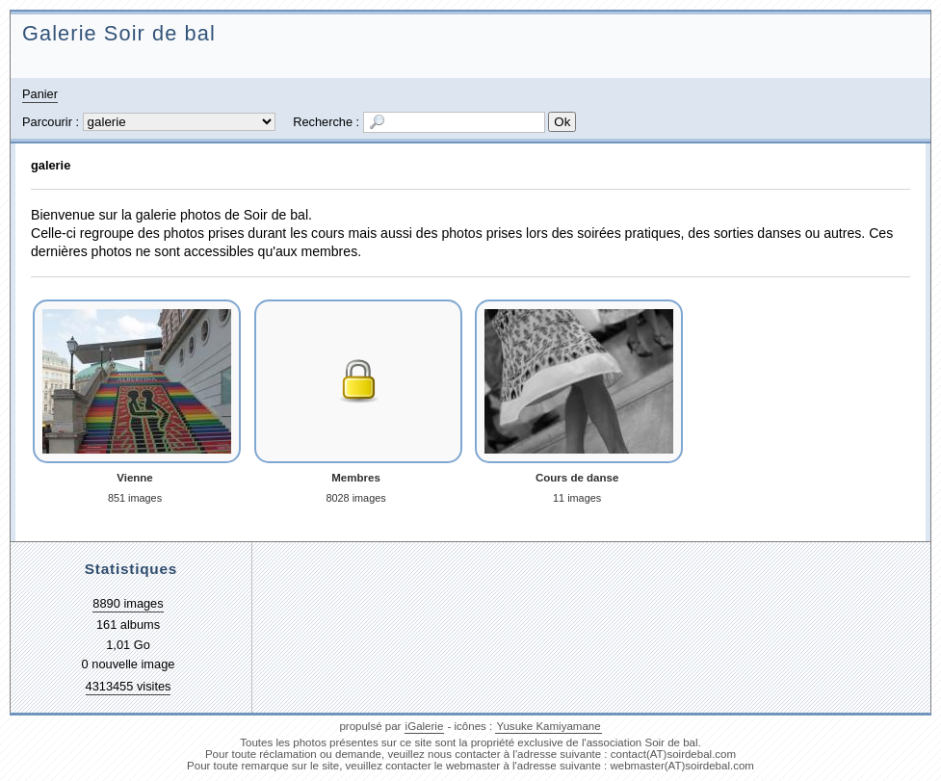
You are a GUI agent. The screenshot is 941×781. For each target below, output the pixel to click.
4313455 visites (128, 686)
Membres (355, 477)
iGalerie (424, 726)
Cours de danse (577, 477)
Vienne (135, 477)
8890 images (127, 603)
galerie (50, 165)
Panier (40, 94)
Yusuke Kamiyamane (548, 726)
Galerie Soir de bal (119, 33)
